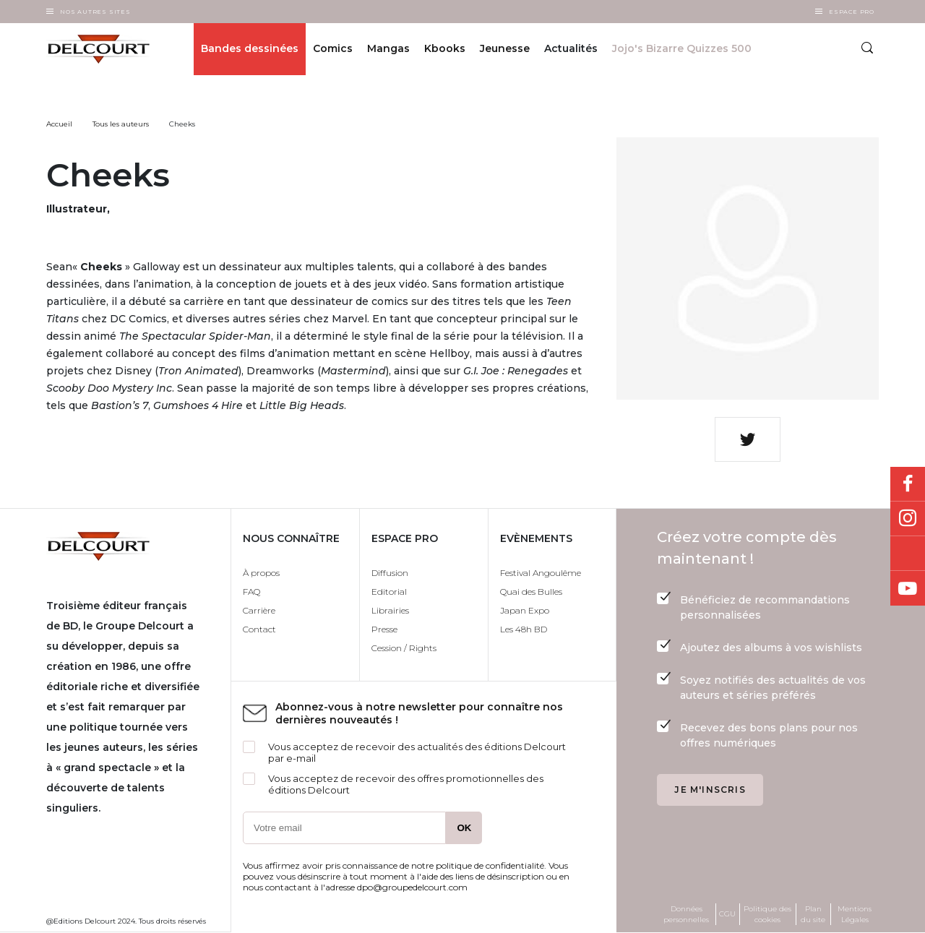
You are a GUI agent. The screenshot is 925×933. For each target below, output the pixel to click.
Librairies (390, 610)
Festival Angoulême (540, 572)
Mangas (388, 49)
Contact (259, 629)
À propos (261, 572)
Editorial (389, 591)
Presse (384, 629)
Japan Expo (524, 610)
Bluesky (907, 553)
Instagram (907, 519)
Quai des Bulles (531, 591)
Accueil (59, 124)
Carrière (259, 610)
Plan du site (813, 914)
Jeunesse (505, 49)
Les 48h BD (523, 629)
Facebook (907, 484)
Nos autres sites (95, 11)
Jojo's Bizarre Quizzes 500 (682, 49)
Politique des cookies (767, 914)
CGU (727, 914)
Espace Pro (851, 11)
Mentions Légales (855, 914)
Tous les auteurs (120, 124)
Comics (333, 49)
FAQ (251, 591)
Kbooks (444, 49)
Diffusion (389, 572)
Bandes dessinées (249, 49)
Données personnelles (686, 914)
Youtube (907, 588)
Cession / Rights (403, 647)
